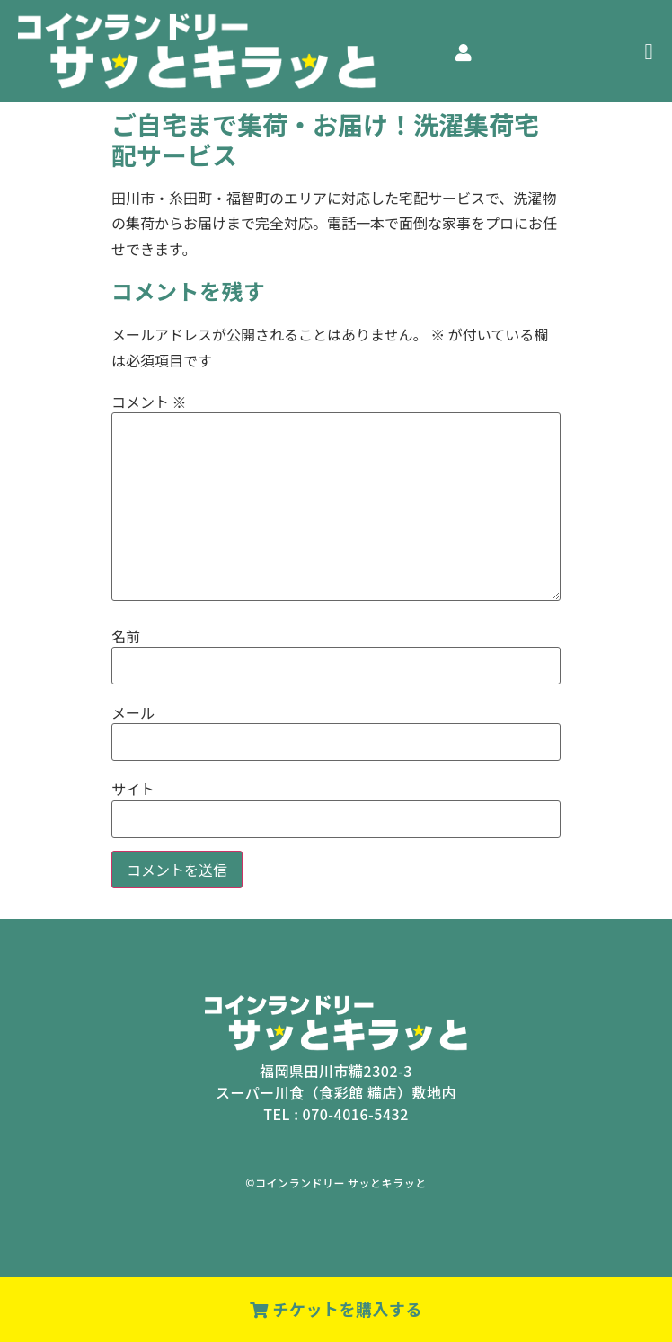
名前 (125, 636)
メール (133, 712)
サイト (133, 788)
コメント (149, 401)
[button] (649, 51)
